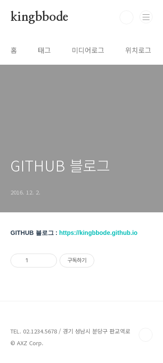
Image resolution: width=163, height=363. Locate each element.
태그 (44, 50)
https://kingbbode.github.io (98, 232)
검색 (126, 17)
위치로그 (138, 50)
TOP (146, 335)
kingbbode (39, 17)
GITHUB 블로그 (60, 165)
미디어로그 (88, 50)
